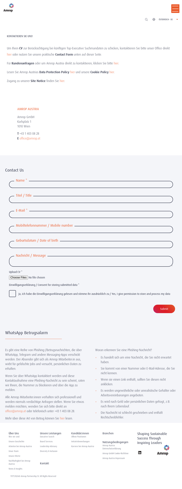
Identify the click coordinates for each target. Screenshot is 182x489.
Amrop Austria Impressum (114, 458)
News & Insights (15, 468)
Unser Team (14, 451)
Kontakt (44, 463)
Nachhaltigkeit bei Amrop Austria (19, 462)
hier (9, 54)
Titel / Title (24, 195)
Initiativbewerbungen (80, 441)
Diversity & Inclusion (48, 451)
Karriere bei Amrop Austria (82, 446)
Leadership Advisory (48, 446)
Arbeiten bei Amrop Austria (20, 446)
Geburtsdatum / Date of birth (37, 240)
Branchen (108, 433)
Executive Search (47, 436)
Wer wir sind (14, 436)
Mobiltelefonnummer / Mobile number (44, 225)
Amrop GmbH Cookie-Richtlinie (115, 453)
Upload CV (15, 272)
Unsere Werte (14, 456)
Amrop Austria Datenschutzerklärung (112, 447)
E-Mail (22, 210)
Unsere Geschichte (16, 441)
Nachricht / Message (31, 255)
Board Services (46, 441)
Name (21, 180)
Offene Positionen (78, 436)
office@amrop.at (15, 411)
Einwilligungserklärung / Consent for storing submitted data (44, 285)
